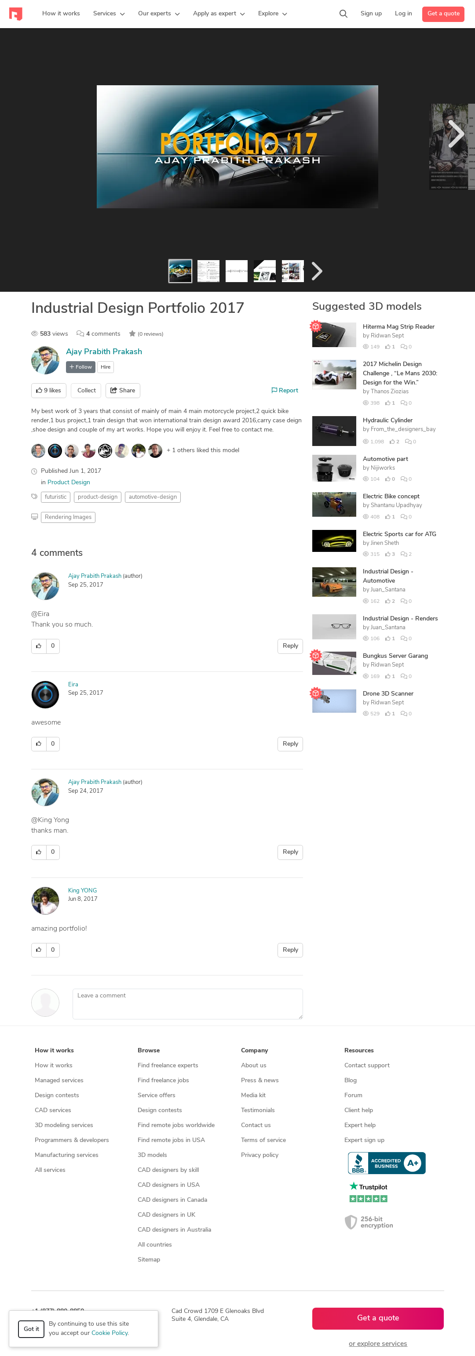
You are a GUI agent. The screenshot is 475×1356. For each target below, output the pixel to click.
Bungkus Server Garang (395, 656)
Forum (353, 1095)
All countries (155, 1245)
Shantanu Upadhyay (396, 505)
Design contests (57, 1095)
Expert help (360, 1125)
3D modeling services (64, 1125)
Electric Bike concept (391, 496)
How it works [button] (54, 1051)
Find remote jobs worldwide (176, 1125)
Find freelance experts (168, 1065)
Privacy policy (259, 1155)
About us (254, 1065)
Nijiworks (383, 468)
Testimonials (258, 1110)
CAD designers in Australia (174, 1230)
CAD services (53, 1110)
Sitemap (149, 1260)
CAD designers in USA (169, 1185)
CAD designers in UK (166, 1215)
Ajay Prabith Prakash (104, 352)
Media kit (253, 1095)
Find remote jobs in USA (171, 1140)
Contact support (367, 1065)
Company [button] (254, 1051)
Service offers (156, 1095)
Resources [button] (359, 1051)
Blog (350, 1080)
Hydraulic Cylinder (388, 420)
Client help (358, 1110)
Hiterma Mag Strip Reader (399, 327)
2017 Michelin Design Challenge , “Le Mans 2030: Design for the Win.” (400, 373)
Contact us (256, 1125)
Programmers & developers (72, 1140)
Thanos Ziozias (390, 392)
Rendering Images (68, 517)
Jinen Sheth (385, 543)
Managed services (59, 1080)
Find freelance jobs (163, 1080)
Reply (290, 646)
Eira (73, 685)
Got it (31, 1329)
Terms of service (263, 1140)
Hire (105, 367)
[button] (109, 14)
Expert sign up (364, 1140)
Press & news (260, 1080)
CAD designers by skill (168, 1170)
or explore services (378, 1344)
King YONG (82, 891)
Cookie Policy (109, 1333)
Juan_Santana (388, 590)
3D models (152, 1155)
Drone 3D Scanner (388, 694)
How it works (54, 1065)
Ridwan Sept (387, 336)
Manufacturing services (67, 1155)
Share (122, 390)
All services (50, 1170)
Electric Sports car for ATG (399, 534)
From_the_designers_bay (403, 429)
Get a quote (444, 14)
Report (285, 390)
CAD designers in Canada (172, 1200)
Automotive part (385, 459)
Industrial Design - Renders (400, 619)
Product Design (69, 482)
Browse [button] (149, 1051)
